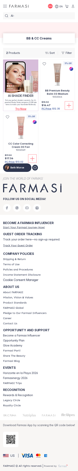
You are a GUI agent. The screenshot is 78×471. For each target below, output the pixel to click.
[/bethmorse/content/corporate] (13, 308)
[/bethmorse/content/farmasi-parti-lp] (11, 350)
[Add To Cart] (69, 105)
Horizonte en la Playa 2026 (20, 373)
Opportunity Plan (13, 340)
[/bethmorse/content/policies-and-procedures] (18, 269)
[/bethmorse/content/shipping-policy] (14, 259)
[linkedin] (37, 208)
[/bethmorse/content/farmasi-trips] (12, 383)
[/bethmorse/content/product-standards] (15, 302)
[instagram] (17, 208)
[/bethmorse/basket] (67, 6)
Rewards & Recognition (18, 395)
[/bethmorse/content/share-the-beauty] (14, 355)
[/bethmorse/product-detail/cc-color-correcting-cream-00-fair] (21, 134)
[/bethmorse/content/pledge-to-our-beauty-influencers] (24, 313)
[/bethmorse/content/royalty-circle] (12, 405)
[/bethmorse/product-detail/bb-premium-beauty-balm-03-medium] (57, 81)
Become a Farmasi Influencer (21, 335)
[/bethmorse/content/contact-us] (10, 323)
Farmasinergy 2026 (15, 378)
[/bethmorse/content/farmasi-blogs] (11, 361)
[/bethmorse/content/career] (7, 318)
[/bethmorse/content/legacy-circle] (11, 400)
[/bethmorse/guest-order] (18, 245)
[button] (20, 109)
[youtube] (27, 208)
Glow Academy (12, 345)
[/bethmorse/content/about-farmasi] (13, 292)
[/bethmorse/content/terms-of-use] (11, 264)
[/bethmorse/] (19, 6)
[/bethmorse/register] (24, 227)
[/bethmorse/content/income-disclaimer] (22, 274)
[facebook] (7, 208)
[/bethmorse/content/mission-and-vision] (18, 297)
